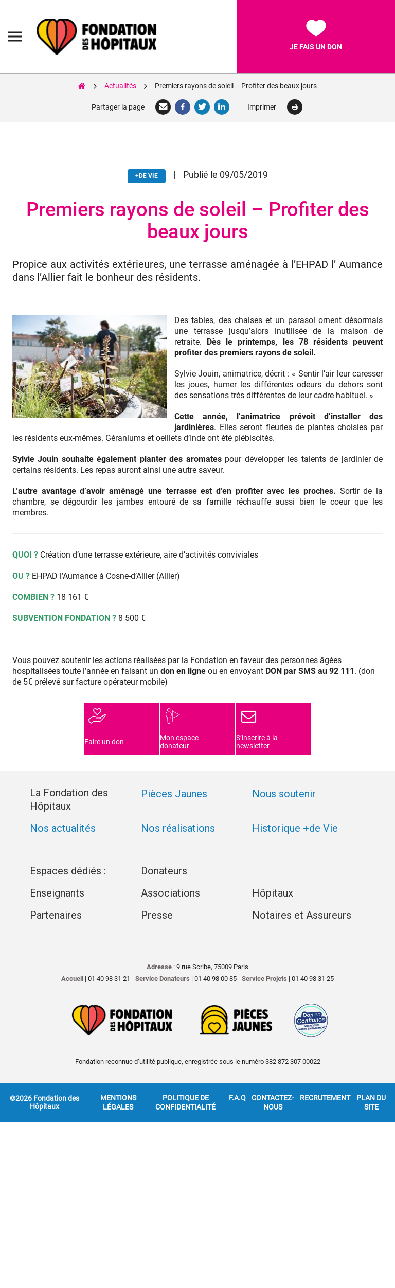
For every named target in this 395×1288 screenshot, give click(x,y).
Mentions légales (118, 1076)
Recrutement (325, 1072)
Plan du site (371, 1076)
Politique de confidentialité (185, 1076)
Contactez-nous (273, 1076)
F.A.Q (237, 1072)
